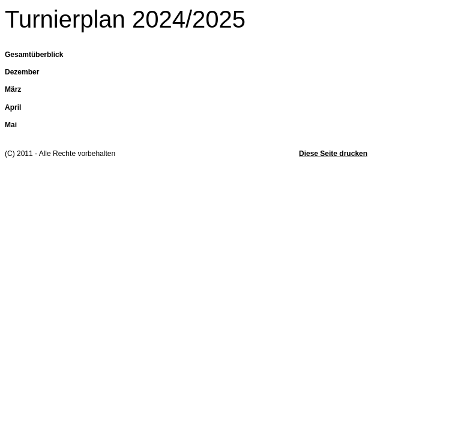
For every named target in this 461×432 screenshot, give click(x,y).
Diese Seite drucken (333, 153)
